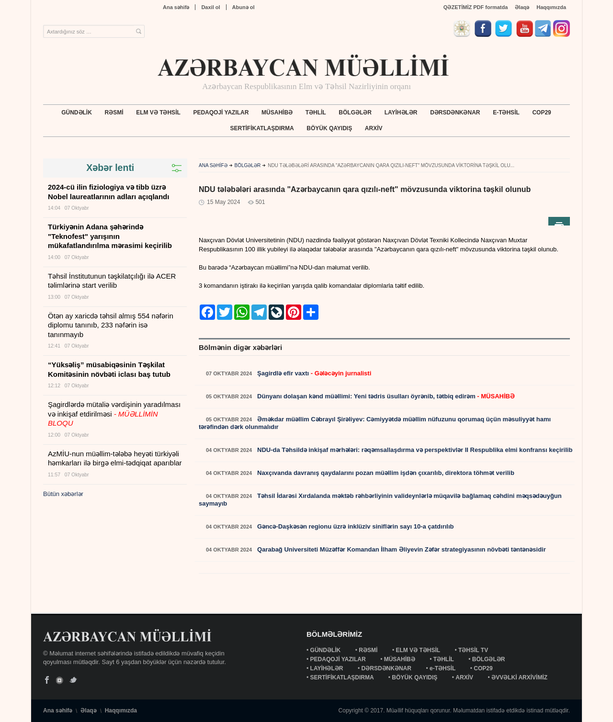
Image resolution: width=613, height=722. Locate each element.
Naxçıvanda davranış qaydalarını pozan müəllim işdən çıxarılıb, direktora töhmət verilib (384, 472)
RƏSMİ (114, 112)
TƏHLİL (316, 112)
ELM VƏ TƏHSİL (158, 112)
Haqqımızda (551, 7)
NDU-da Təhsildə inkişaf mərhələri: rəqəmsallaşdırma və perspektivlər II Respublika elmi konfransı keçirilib (413, 449)
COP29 (541, 112)
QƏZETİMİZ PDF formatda (475, 7)
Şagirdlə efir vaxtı (313, 373)
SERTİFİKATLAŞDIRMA (262, 128)
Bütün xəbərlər (63, 493)
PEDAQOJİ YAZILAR (221, 112)
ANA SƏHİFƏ (213, 165)
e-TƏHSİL (506, 112)
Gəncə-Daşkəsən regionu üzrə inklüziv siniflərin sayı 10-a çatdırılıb (354, 526)
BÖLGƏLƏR (355, 112)
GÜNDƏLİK (76, 112)
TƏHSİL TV (473, 650)
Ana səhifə (176, 7)
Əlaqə (522, 7)
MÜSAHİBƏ (277, 112)
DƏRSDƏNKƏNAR (455, 112)
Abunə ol (243, 7)
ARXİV (374, 128)
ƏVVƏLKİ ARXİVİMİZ (519, 677)
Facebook (47, 680)
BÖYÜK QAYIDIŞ (329, 128)
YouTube (60, 680)
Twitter (73, 680)
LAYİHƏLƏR (401, 112)
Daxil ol (210, 7)
